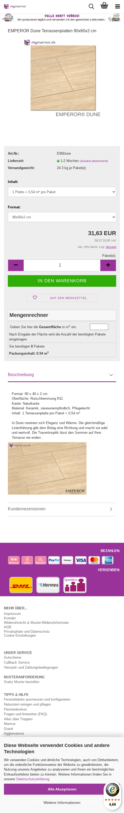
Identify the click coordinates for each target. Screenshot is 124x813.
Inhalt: (13, 182)
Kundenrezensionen (27, 508)
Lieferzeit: (16, 161)
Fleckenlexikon (15, 709)
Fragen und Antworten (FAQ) (25, 714)
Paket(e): (109, 255)
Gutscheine (12, 657)
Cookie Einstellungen (20, 635)
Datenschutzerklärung (32, 779)
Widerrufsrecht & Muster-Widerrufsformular (36, 622)
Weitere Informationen (62, 802)
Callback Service (17, 662)
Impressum (12, 613)
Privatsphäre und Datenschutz (27, 631)
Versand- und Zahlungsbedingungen (31, 667)
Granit (8, 729)
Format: (14, 207)
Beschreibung (21, 374)
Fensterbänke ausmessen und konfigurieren (37, 699)
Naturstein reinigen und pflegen (27, 704)
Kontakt (10, 618)
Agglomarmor (14, 733)
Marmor (9, 724)
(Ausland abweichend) (94, 161)
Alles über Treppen (18, 719)
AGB (7, 627)
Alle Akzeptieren (62, 789)
